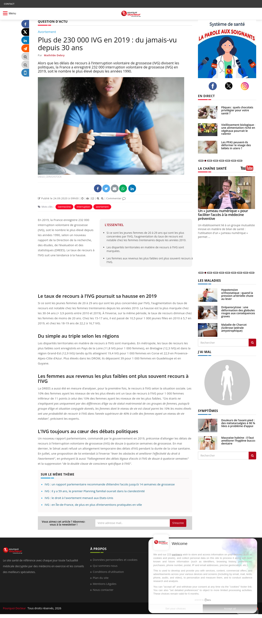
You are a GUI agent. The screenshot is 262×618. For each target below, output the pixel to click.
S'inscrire (178, 523)
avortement (102, 206)
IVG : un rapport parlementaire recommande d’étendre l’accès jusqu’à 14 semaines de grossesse (110, 484)
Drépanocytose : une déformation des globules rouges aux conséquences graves (238, 311)
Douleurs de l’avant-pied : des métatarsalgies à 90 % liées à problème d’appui (238, 423)
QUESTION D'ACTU (53, 21)
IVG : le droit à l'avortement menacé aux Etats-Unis (79, 498)
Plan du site (100, 578)
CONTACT (9, 3)
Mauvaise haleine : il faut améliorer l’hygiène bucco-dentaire (238, 440)
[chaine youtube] (248, 169)
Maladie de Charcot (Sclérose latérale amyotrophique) (234, 327)
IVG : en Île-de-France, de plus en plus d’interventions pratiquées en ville (93, 505)
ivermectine (64, 206)
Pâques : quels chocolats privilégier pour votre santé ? (237, 110)
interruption (83, 206)
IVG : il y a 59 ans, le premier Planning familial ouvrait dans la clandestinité (95, 491)
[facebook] (214, 86)
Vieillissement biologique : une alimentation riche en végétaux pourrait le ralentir (238, 129)
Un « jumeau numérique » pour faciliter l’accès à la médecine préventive (223, 214)
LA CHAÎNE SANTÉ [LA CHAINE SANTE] (212, 168)
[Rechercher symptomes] (252, 455)
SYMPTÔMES (208, 411)
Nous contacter (103, 590)
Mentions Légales (104, 584)
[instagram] (246, 86)
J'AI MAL (204, 352)
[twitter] (230, 86)
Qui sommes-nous (105, 566)
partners (177, 554)
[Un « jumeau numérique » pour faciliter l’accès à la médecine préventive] (227, 192)
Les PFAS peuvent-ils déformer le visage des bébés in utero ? (236, 145)
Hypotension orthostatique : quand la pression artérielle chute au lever (237, 294)
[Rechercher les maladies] (252, 342)
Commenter (116, 198)
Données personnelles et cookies (115, 560)
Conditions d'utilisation (108, 572)
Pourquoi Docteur (15, 608)
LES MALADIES (209, 280)
